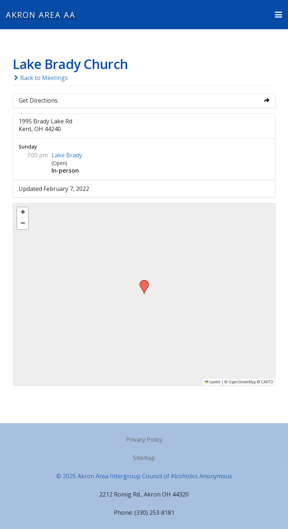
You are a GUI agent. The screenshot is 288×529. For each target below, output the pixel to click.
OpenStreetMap (242, 381)
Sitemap (144, 458)
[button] (278, 14)
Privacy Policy (144, 440)
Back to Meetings (40, 78)
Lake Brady (66, 155)
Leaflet (212, 381)
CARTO (267, 381)
